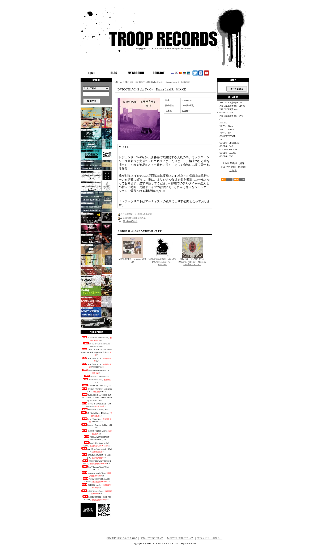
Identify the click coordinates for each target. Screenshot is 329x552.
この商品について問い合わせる (137, 214)
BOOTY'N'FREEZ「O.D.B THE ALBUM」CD (96, 498)
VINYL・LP (225, 133)
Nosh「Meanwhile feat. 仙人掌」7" (96, 371)
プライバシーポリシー (209, 538)
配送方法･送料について (180, 538)
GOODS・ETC (226, 156)
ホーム (118, 82)
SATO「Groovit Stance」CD (96, 492)
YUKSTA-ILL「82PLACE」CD (96, 385)
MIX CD (129, 82)
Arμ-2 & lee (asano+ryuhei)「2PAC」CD (96, 444)
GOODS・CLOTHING (229, 143)
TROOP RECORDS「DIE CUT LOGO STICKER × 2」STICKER (162, 262)
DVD (221, 139)
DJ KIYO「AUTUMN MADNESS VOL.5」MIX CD (96, 390)
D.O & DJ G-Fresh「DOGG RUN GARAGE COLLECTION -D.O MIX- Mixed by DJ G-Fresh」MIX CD (96, 397)
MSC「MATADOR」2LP (96, 359)
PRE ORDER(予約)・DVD (231, 116)
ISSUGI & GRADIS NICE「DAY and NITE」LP (96, 405)
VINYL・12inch (226, 129)
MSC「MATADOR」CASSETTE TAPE (96, 365)
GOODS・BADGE (227, 153)
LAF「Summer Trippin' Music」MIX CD (96, 468)
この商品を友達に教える (134, 218)
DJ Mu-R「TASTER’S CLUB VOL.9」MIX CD (96, 345)
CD (220, 119)
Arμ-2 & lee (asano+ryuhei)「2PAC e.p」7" (96, 450)
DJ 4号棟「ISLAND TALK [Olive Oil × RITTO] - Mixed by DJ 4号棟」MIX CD (192, 262)
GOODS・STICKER (228, 149)
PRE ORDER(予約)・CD (230, 102)
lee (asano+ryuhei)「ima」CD (96, 474)
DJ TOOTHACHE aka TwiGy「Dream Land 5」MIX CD (163, 82)
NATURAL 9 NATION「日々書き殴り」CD (96, 456)
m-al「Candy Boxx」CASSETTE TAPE (96, 420)
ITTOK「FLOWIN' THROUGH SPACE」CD (96, 462)
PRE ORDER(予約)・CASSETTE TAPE (228, 111)
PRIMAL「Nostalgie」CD (96, 376)
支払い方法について (152, 538)
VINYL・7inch (226, 126)
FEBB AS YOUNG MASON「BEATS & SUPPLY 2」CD (96, 438)
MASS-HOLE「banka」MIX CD (96, 409)
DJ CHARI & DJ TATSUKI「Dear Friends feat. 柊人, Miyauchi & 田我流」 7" (96, 352)
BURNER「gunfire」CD (96, 486)
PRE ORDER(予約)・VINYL (232, 106)
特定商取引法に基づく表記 (122, 538)
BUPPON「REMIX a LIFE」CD (96, 432)
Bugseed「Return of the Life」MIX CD (96, 426)
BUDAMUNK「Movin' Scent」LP (96, 338)
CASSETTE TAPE (227, 136)
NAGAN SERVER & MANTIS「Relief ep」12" (96, 480)
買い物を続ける (130, 221)
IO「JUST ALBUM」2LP (96, 380)
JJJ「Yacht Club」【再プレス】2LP (96, 414)
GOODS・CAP (226, 146)
